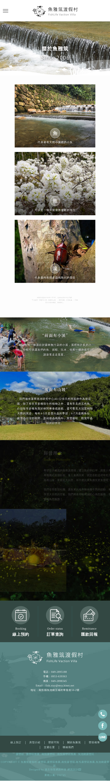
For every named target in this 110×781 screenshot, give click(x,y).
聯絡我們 (68, 747)
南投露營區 (48, 754)
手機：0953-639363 (55, 676)
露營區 (20, 754)
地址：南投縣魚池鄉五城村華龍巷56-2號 (55, 690)
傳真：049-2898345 (55, 681)
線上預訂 (15, 742)
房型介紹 (34, 742)
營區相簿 (94, 742)
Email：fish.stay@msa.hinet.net (55, 685)
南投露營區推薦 (66, 754)
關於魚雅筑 (74, 742)
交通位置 (49, 747)
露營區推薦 (33, 754)
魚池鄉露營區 (86, 754)
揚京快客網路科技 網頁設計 (61, 769)
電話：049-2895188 (55, 672)
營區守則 (53, 742)
